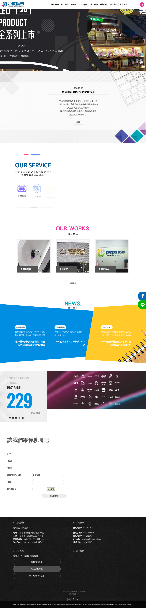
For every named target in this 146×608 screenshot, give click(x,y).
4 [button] (4, 26)
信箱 (9, 468)
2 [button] (4, 20)
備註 (9, 482)
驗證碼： (12, 489)
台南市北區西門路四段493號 (32, 533)
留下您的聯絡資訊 (36, 576)
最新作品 (73, 234)
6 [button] (4, 32)
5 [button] (4, 29)
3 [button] (4, 23)
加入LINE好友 (37, 569)
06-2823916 (88, 528)
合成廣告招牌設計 (20, 528)
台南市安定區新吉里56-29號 (31, 536)
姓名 (9, 453)
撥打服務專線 (37, 562)
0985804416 (88, 533)
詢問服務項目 (14, 475)
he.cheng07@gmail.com (92, 539)
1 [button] (4, 17)
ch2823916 (87, 542)
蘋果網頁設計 (73, 594)
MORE (78, 122)
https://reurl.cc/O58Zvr (33, 542)
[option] (73, 40)
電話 (9, 461)
